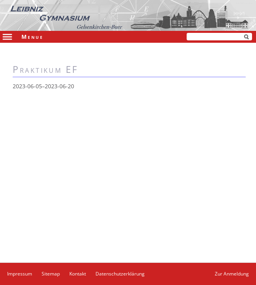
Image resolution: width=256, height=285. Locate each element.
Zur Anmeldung (232, 273)
